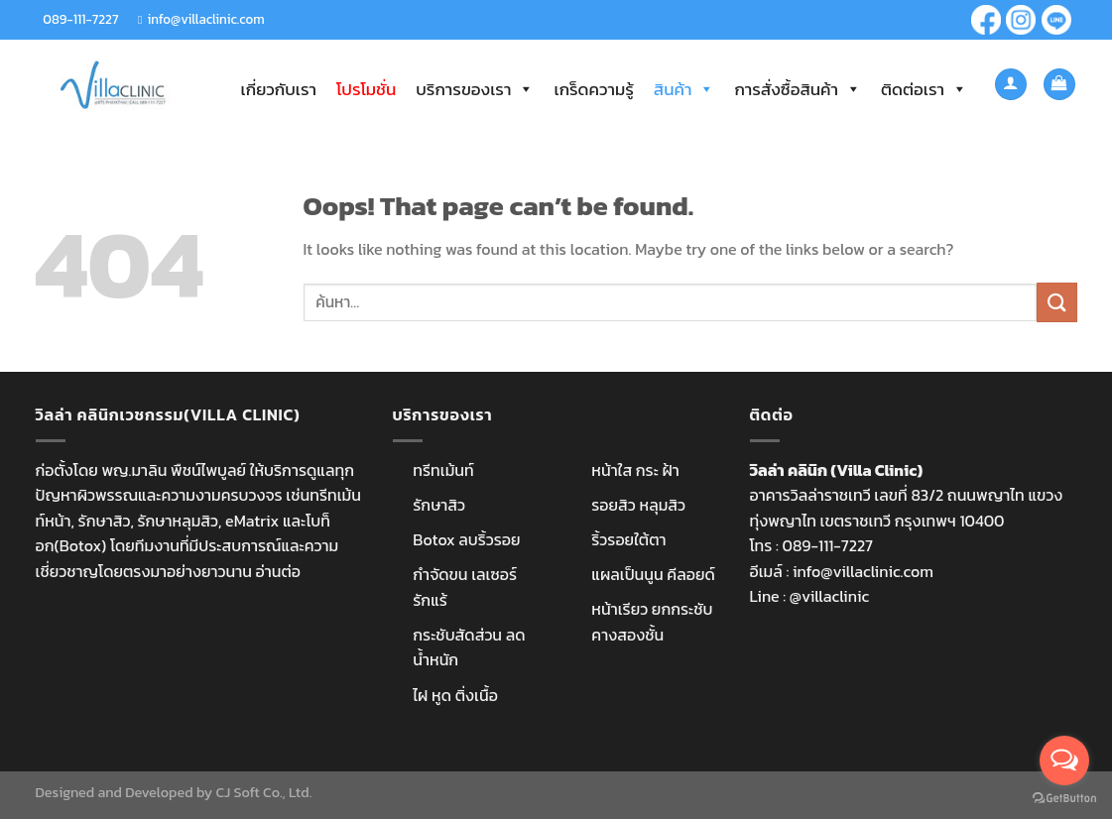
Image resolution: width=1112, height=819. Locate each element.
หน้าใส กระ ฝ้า (635, 470)
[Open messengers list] (1064, 760)
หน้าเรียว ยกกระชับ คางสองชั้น (651, 621)
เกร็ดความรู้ (593, 89)
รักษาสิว (439, 505)
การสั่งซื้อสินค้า (797, 89)
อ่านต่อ (278, 571)
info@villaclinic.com (205, 19)
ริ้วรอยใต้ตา (628, 539)
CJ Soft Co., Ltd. (263, 792)
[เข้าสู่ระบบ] (1011, 84)
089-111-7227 (80, 19)
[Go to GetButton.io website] (1064, 798)
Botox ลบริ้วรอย (466, 539)
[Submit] (1056, 302)
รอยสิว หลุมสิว (638, 505)
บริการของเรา (475, 89)
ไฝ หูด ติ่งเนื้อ (455, 695)
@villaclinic (829, 596)
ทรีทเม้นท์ (443, 470)
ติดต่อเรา (924, 89)
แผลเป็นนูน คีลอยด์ (652, 574)
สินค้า (684, 89)
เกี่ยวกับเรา (278, 89)
